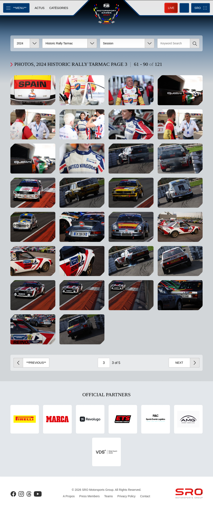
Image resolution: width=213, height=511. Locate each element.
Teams (108, 496)
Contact (145, 496)
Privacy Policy (126, 496)
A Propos (69, 496)
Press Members (89, 496)
